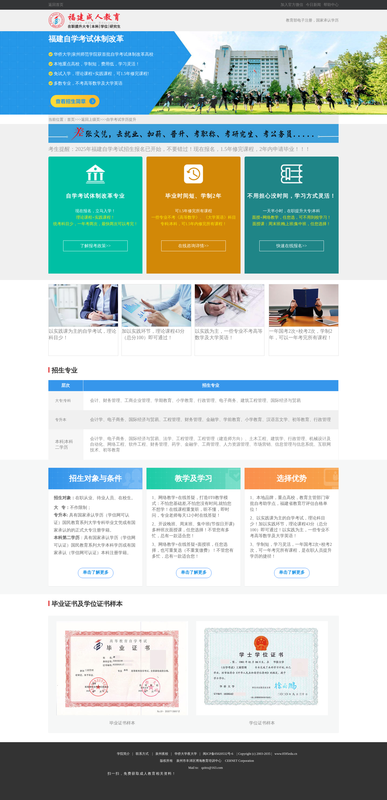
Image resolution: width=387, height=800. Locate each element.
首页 (71, 120)
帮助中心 (331, 5)
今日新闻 (313, 5)
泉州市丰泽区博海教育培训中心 (198, 761)
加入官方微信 (292, 5)
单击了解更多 (96, 572)
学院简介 (123, 754)
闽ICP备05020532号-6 (218, 754)
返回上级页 (90, 120)
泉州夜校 (161, 754)
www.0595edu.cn (286, 754)
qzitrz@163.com (212, 768)
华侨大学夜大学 (185, 754)
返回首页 (55, 5)
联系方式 (142, 754)
